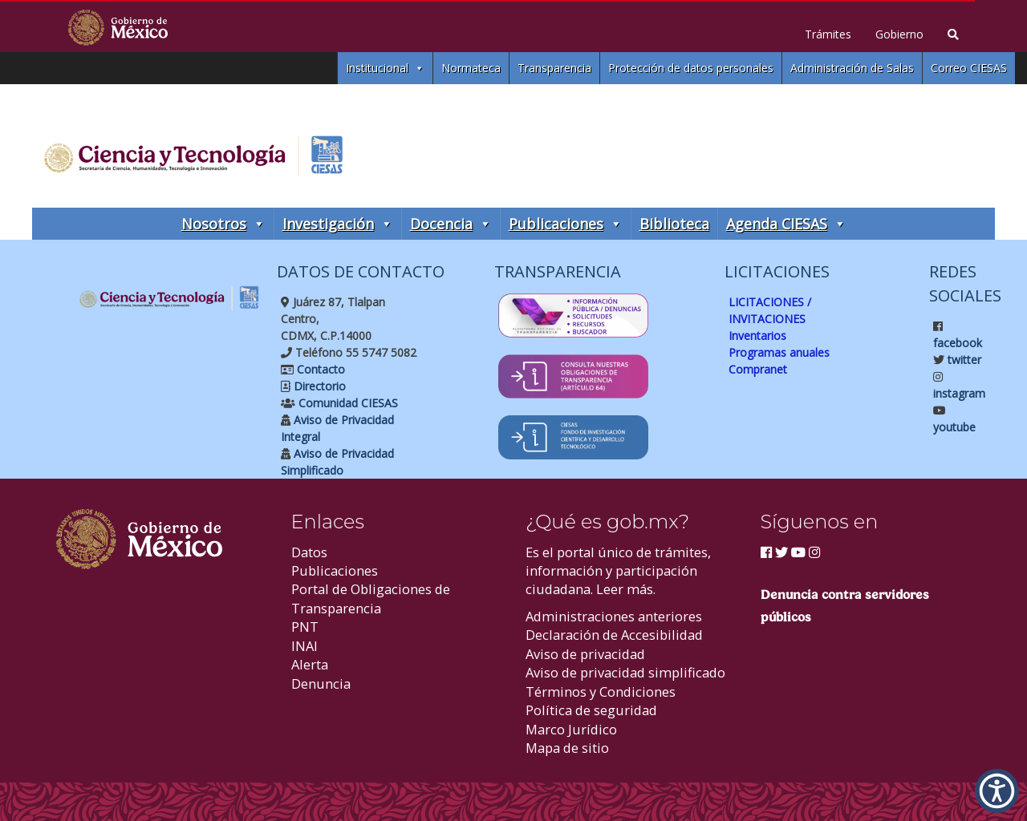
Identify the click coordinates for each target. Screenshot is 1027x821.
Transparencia (554, 67)
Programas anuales (779, 352)
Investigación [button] (337, 223)
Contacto (319, 369)
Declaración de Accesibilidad (614, 634)
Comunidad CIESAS (346, 402)
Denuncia (321, 683)
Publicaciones (566, 223)
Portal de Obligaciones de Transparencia (370, 598)
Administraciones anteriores (614, 616)
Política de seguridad (591, 710)
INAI (304, 646)
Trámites (828, 34)
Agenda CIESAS (786, 223)
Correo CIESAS (969, 67)
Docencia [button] (451, 223)
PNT (305, 626)
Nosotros (223, 223)
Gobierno (899, 34)
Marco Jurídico (571, 729)
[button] (997, 791)
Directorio (318, 386)
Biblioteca (674, 223)
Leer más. (626, 589)
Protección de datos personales (690, 67)
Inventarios (757, 335)
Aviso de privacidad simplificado (625, 672)
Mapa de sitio (567, 747)
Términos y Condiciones (601, 691)
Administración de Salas (852, 67)
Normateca (471, 67)
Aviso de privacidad (585, 654)
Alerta (309, 664)
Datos (309, 552)
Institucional (385, 68)
